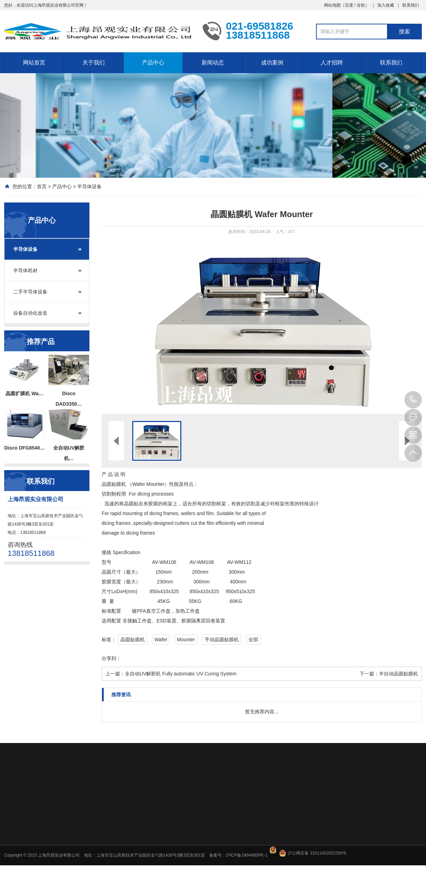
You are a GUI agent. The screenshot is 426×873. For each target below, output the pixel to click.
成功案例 (272, 63)
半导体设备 (89, 186)
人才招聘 (332, 63)
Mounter (186, 639)
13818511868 (413, 399)
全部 (253, 639)
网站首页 (34, 63)
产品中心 (153, 63)
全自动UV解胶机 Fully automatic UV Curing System (181, 673)
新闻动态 (213, 63)
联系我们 (410, 5)
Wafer (161, 639)
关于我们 (93, 63)
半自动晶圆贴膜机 (398, 673)
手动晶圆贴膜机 (222, 639)
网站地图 (332, 5)
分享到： (111, 658)
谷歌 (361, 5)
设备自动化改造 (30, 313)
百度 (349, 5)
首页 (42, 186)
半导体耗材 (25, 270)
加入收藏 (385, 5)
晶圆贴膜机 (132, 639)
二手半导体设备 (30, 291)
